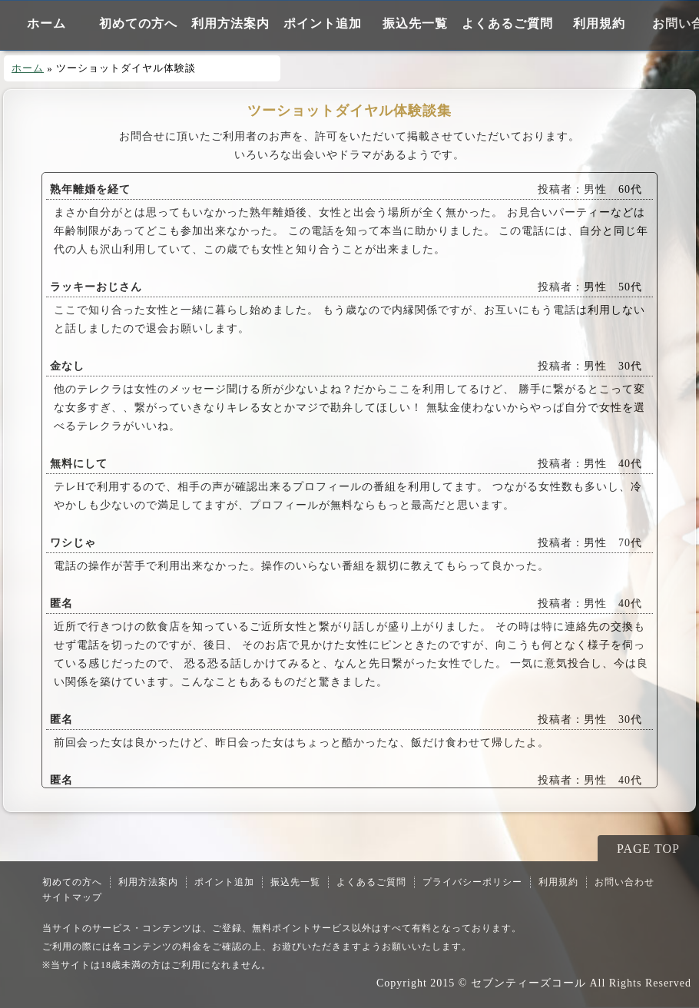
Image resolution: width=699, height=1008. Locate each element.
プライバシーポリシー (472, 882)
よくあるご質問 (507, 23)
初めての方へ (138, 23)
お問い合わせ (624, 882)
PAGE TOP (648, 848)
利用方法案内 (230, 23)
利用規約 (599, 23)
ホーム (46, 23)
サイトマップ (72, 897)
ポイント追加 (322, 23)
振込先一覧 (415, 23)
